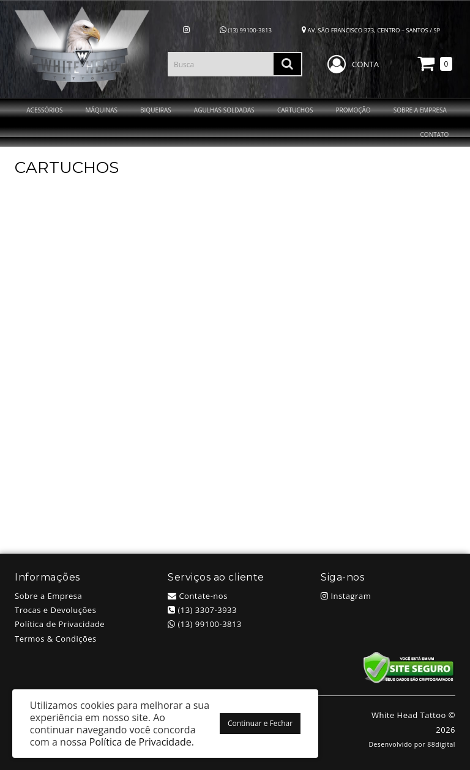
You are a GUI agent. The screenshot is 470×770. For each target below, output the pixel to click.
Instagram (346, 595)
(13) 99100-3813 (246, 30)
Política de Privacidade (60, 623)
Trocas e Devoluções (55, 609)
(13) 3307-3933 (202, 609)
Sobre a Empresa (48, 595)
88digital (441, 744)
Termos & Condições (56, 638)
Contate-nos (198, 595)
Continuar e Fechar (260, 723)
